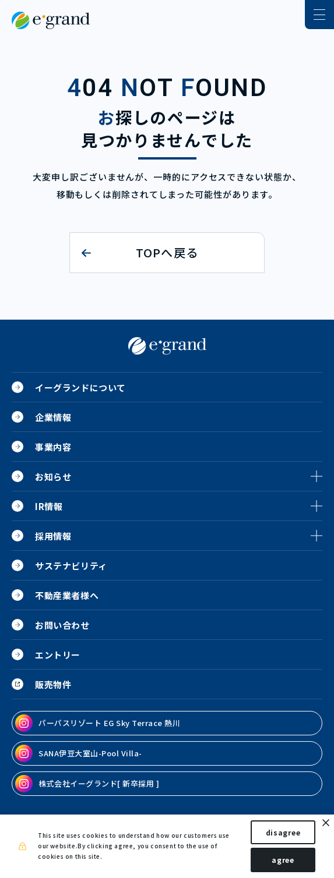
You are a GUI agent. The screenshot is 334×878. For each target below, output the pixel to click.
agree (283, 860)
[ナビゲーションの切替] (319, 14)
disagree (283, 832)
